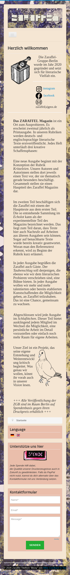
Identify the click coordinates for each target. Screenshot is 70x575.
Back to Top (60, 567)
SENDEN (35, 545)
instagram (49, 88)
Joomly (56, 539)
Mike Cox (48, 567)
